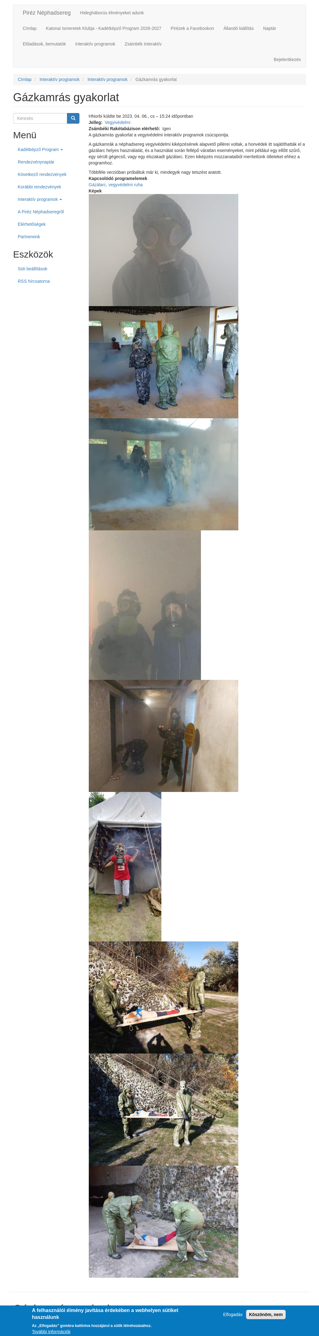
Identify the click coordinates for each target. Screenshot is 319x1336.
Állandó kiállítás (238, 28)
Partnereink (29, 236)
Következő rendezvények (42, 174)
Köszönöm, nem (266, 1316)
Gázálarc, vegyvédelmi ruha (116, 184)
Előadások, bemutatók (44, 43)
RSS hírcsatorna (34, 281)
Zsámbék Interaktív (143, 43)
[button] (197, 250)
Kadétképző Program (40, 149)
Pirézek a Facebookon (192, 28)
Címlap (29, 28)
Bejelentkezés (287, 59)
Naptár (269, 28)
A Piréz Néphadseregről (41, 211)
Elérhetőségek (32, 224)
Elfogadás (232, 1316)
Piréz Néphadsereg (47, 13)
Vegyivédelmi (118, 122)
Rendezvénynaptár (36, 161)
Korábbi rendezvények (39, 186)
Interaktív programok (95, 43)
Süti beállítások (32, 268)
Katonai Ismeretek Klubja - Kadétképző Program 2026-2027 (103, 28)
